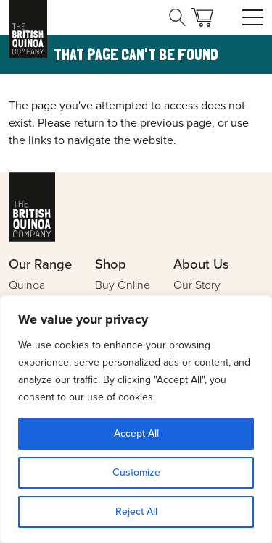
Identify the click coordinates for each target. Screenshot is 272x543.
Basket (202, 17)
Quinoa (27, 285)
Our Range (40, 264)
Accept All (136, 433)
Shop (110, 264)
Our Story (197, 285)
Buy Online (122, 285)
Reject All (136, 511)
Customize (136, 472)
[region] (136, 419)
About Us (201, 264)
